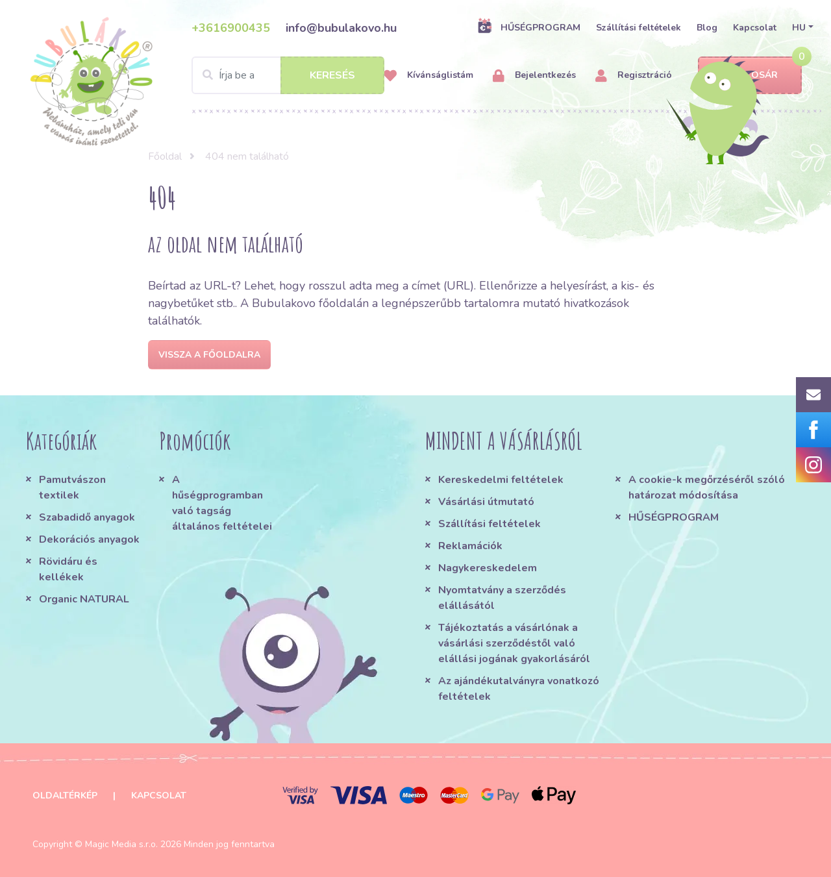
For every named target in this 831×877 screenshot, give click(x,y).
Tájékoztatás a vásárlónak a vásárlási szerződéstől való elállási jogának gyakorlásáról (514, 643)
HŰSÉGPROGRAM (528, 27)
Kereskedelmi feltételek (501, 480)
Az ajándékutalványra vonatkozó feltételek (518, 689)
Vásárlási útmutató (486, 502)
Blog (707, 27)
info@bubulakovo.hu (341, 28)
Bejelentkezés (534, 75)
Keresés (332, 75)
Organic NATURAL (84, 599)
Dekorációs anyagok (89, 539)
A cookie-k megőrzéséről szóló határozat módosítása (706, 487)
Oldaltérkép (64, 795)
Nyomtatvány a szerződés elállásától (502, 598)
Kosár (750, 75)
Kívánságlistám (428, 75)
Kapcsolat (754, 27)
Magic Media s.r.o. (121, 844)
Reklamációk (470, 546)
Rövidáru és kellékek (68, 569)
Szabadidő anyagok (87, 517)
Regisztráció (633, 75)
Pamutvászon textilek (72, 487)
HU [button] (799, 27)
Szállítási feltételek (638, 27)
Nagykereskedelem (487, 568)
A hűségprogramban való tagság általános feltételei (222, 503)
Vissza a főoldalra (209, 355)
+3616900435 (231, 28)
